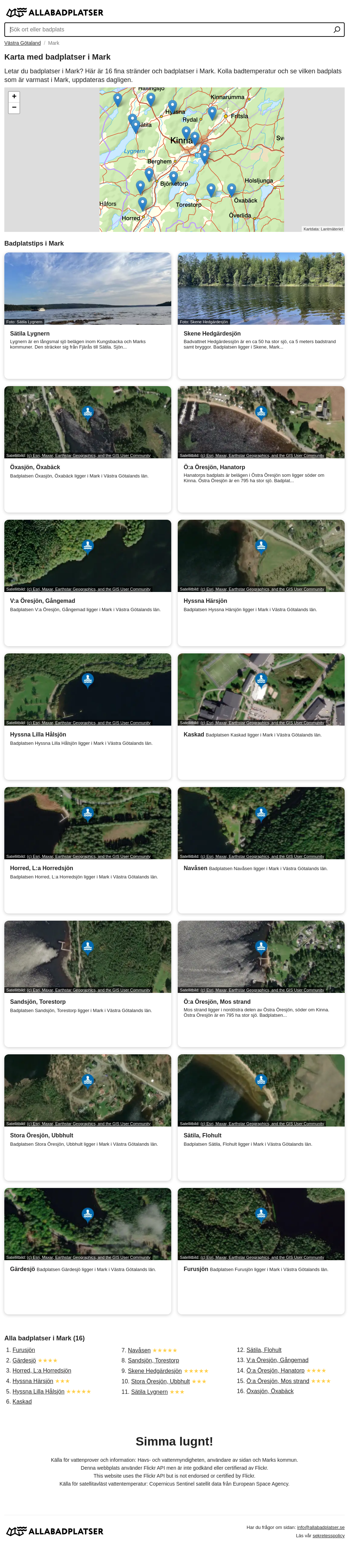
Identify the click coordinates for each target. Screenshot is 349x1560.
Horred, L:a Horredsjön (42, 1370)
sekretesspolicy (329, 1535)
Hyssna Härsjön (33, 1381)
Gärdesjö (24, 1360)
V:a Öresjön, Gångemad (278, 1360)
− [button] (14, 108)
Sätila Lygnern (149, 1392)
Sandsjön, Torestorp (153, 1360)
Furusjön (24, 1350)
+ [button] (14, 97)
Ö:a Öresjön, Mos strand (278, 1381)
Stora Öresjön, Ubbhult (160, 1381)
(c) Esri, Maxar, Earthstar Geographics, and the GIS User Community (89, 455)
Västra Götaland (22, 43)
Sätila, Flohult (264, 1350)
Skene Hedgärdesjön (155, 1371)
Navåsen (139, 1350)
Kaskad (22, 1402)
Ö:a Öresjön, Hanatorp (276, 1370)
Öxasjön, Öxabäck (270, 1391)
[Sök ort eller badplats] (337, 30)
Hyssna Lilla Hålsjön (39, 1391)
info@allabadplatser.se (321, 1527)
